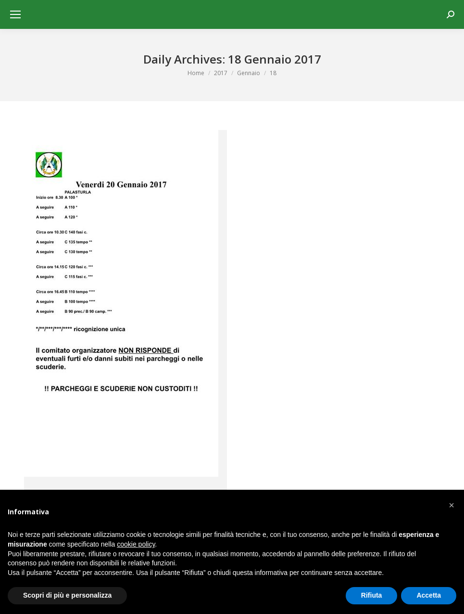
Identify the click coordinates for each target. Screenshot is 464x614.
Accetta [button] (428, 595)
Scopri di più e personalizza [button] (67, 595)
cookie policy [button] (136, 544)
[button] (451, 505)
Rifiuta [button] (371, 595)
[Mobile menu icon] (15, 14)
